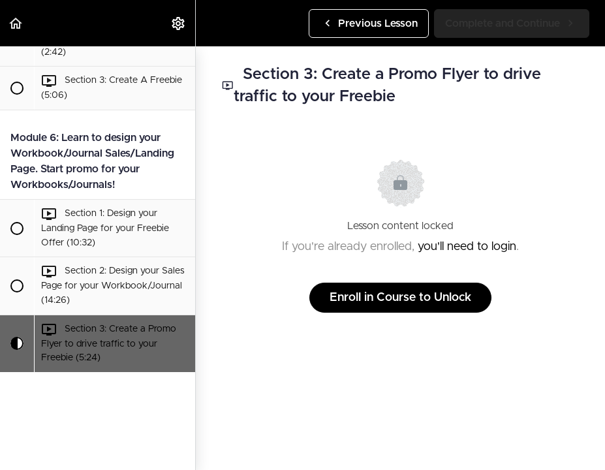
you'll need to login (467, 247)
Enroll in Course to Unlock (400, 298)
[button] (16, 23)
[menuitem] (179, 23)
